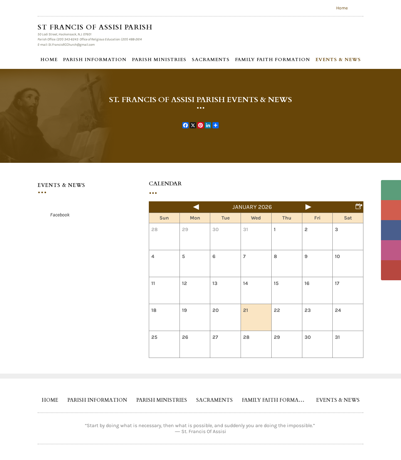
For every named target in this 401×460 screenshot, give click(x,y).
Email (391, 210)
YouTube (391, 270)
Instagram (391, 250)
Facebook (391, 230)
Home (342, 8)
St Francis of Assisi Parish (96, 27)
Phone (391, 190)
